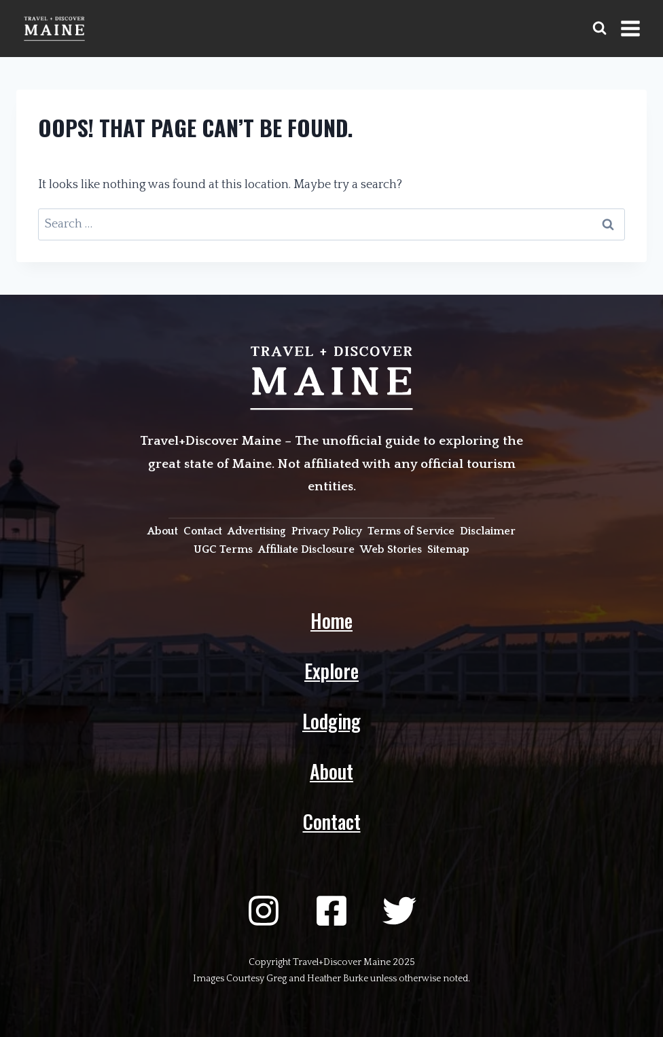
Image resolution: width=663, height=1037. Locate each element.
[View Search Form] (599, 28)
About (331, 771)
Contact (332, 821)
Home (331, 620)
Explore (331, 671)
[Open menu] (630, 28)
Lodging (331, 721)
